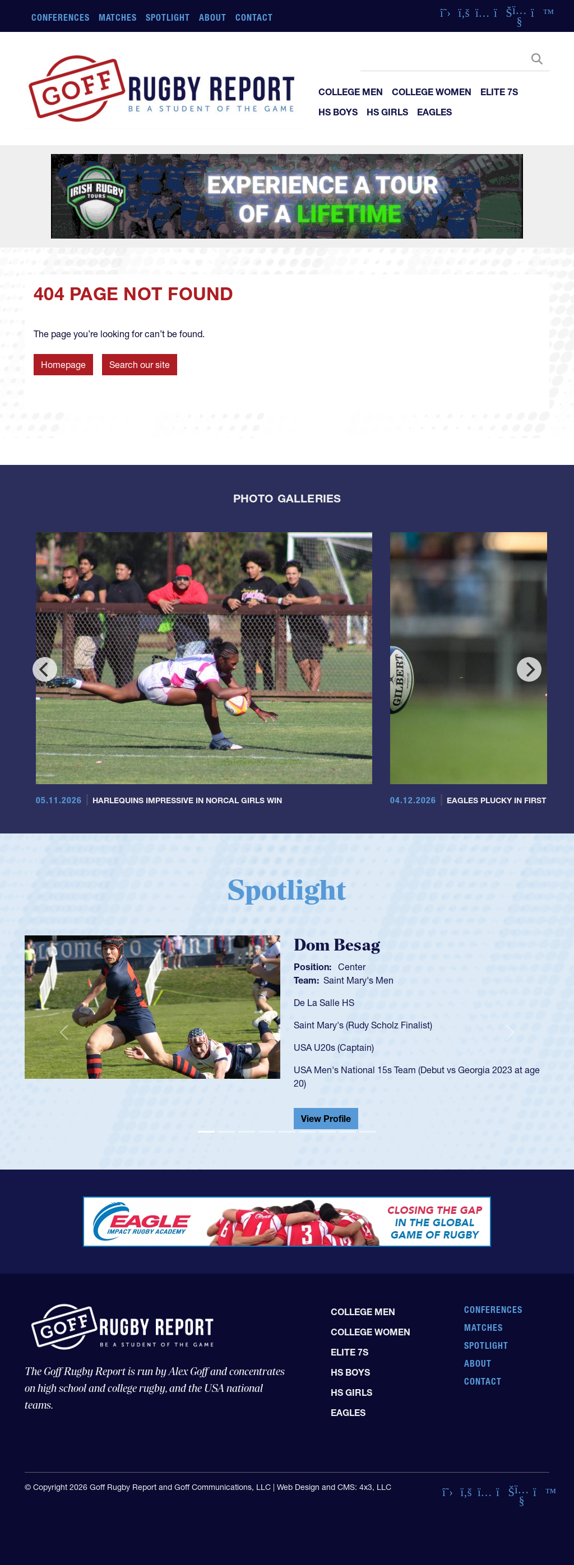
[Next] (529, 669)
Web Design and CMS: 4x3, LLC (334, 1487)
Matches (118, 17)
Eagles (434, 112)
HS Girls (387, 112)
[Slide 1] (206, 1131)
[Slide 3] (246, 1131)
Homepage (63, 364)
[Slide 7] (327, 1131)
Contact (254, 17)
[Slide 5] (287, 1131)
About (212, 17)
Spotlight (168, 17)
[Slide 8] (347, 1131)
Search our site (139, 364)
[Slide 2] (226, 1131)
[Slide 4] (266, 1131)
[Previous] (45, 669)
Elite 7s (499, 91)
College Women (431, 91)
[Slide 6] (307, 1131)
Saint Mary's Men (358, 980)
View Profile (326, 1118)
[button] (64, 1032)
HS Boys (338, 112)
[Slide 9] (367, 1131)
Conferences (60, 17)
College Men (350, 91)
